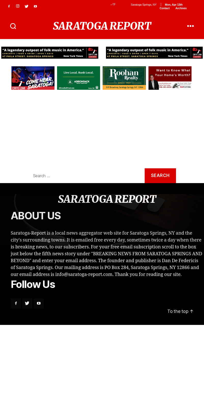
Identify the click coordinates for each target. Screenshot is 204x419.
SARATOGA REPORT (102, 26)
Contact (165, 8)
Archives (181, 8)
